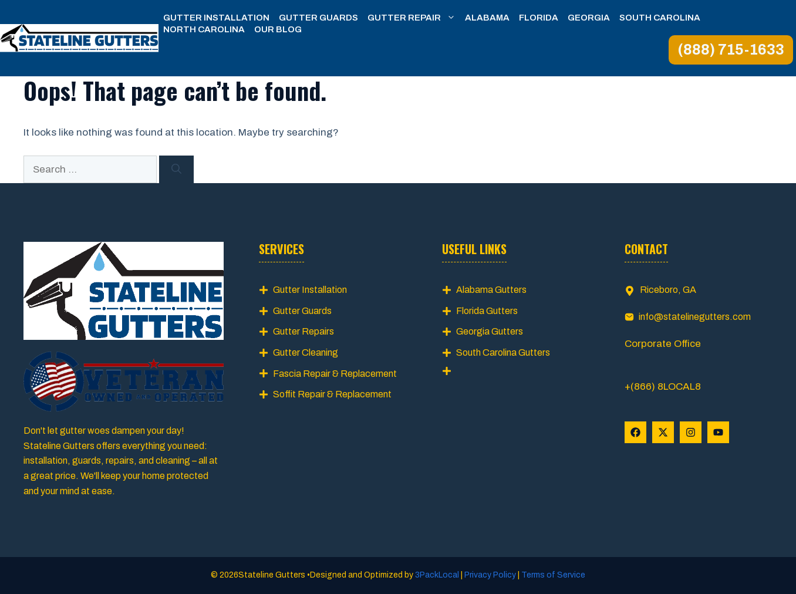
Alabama (487, 17)
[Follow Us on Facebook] (635, 432)
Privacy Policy (490, 575)
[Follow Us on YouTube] (718, 432)
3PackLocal (438, 575)
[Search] (176, 170)
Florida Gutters (487, 311)
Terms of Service (552, 575)
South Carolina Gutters (503, 352)
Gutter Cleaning (305, 352)
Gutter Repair (413, 17)
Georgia (589, 17)
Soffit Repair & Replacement (332, 394)
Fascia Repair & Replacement (335, 374)
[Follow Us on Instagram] (690, 432)
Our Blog (278, 29)
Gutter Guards (318, 17)
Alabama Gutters (491, 290)
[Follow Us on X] (663, 432)
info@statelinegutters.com (695, 317)
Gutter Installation (216, 17)
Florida (538, 17)
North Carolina (204, 29)
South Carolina (659, 17)
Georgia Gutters (489, 331)
